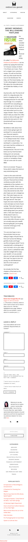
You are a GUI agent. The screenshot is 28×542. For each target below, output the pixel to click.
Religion (14, 469)
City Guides (14, 454)
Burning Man (14, 452)
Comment (7, 332)
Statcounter (3, 541)
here (7, 418)
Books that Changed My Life (12, 299)
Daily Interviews (8, 515)
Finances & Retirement (17, 25)
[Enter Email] (14, 431)
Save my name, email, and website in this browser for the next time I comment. (13, 376)
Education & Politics (14, 457)
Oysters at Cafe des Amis (10, 520)
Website (6, 366)
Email (6, 359)
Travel (14, 474)
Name (6, 352)
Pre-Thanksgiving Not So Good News (14, 518)
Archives (14, 447)
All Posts (7, 25)
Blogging (14, 449)
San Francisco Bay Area (14, 471)
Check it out (13, 273)
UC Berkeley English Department (13, 503)
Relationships (14, 467)
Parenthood (14, 464)
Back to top (14, 533)
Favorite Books (14, 459)
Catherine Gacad (14, 4)
